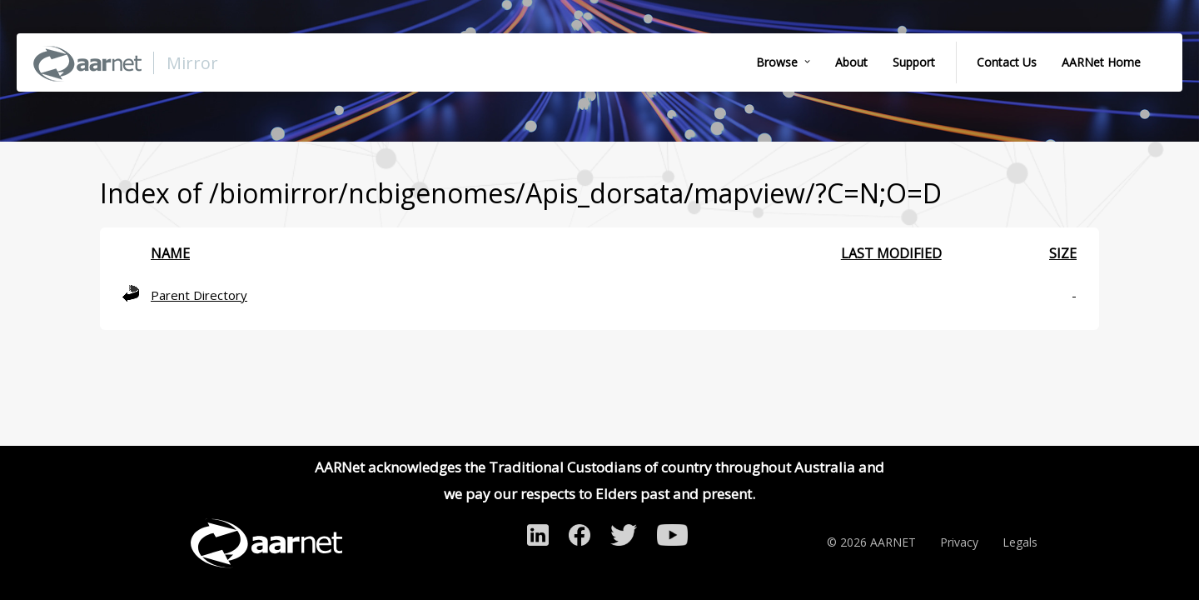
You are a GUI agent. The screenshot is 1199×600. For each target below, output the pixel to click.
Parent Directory (199, 295)
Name (170, 253)
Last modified (891, 253)
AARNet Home (1101, 62)
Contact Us (1007, 62)
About (851, 62)
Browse (777, 62)
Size (1063, 253)
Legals (1019, 542)
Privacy (959, 542)
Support (914, 62)
